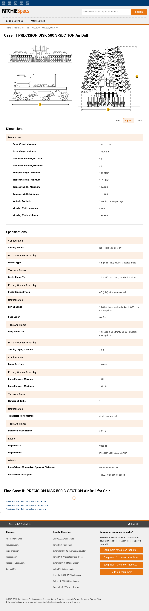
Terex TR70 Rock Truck (62, 545)
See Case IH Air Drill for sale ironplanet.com (27, 505)
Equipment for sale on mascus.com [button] (123, 564)
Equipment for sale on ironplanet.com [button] (123, 557)
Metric (139, 120)
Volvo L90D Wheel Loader (64, 569)
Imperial (129, 120)
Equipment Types (14, 21)
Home (8, 28)
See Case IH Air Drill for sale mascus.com (26, 509)
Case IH (25, 28)
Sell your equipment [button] (121, 572)
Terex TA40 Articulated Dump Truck (67, 557)
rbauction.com (12, 545)
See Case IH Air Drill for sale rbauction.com (26, 501)
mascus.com (11, 557)
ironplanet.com (12, 551)
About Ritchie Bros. (14, 539)
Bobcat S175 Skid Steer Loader (66, 581)
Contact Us (26, 524)
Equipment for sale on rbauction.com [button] (123, 549)
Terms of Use (95, 599)
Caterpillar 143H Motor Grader (66, 563)
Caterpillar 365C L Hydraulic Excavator (69, 551)
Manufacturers (38, 21)
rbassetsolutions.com (15, 563)
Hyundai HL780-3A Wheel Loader (67, 575)
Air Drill (16, 28)
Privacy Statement (82, 599)
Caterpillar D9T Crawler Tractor (66, 587)
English (135, 524)
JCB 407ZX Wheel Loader (63, 539)
